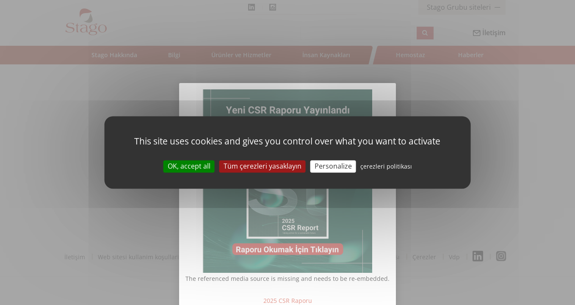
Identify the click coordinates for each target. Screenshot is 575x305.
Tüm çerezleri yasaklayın (262, 166)
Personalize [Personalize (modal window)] (333, 166)
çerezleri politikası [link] (386, 166)
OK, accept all (189, 166)
